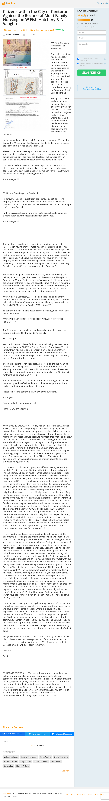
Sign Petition (91, 72)
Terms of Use (99, 795)
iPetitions (54, 3)
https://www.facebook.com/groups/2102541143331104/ (30, 695)
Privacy (90, 795)
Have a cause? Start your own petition (92, 88)
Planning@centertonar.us (30, 678)
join (106, 3)
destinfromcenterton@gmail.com (19, 687)
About (72, 795)
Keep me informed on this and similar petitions (90, 64)
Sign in (99, 3)
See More (66, 771)
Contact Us (81, 795)
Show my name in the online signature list (87, 59)
